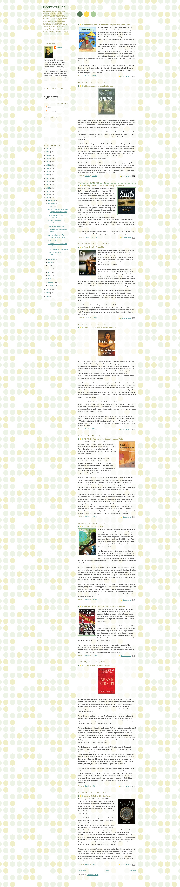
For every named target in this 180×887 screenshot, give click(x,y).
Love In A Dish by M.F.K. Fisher (97, 796)
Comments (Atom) (93, 875)
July (49, 265)
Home (107, 870)
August (50, 262)
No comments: (126, 76)
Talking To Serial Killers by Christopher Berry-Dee (105, 186)
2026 (48, 148)
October (51, 207)
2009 (48, 293)
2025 (48, 152)
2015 (48, 184)
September (52, 259)
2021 (48, 165)
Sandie (59, 47)
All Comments (51, 111)
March (50, 278)
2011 (48, 198)
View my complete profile (52, 84)
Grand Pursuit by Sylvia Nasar (97, 665)
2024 (48, 155)
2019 (48, 171)
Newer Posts (82, 870)
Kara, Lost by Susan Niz (94, 247)
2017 (48, 178)
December (52, 200)
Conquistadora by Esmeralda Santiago (100, 328)
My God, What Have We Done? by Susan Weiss (103, 439)
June (50, 269)
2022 (48, 162)
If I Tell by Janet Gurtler (94, 527)
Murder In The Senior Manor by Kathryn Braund (104, 606)
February (51, 282)
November (52, 203)
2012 (48, 194)
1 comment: (127, 517)
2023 (48, 158)
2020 (48, 168)
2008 (48, 296)
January (51, 285)
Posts (48, 107)
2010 (48, 289)
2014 (48, 188)
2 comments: (126, 237)
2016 (48, 181)
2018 (48, 175)
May (49, 272)
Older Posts (132, 870)
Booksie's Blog (54, 7)
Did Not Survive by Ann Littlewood (98, 86)
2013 (48, 191)
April (50, 275)
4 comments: (126, 176)
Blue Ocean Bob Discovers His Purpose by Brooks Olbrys (107, 24)
